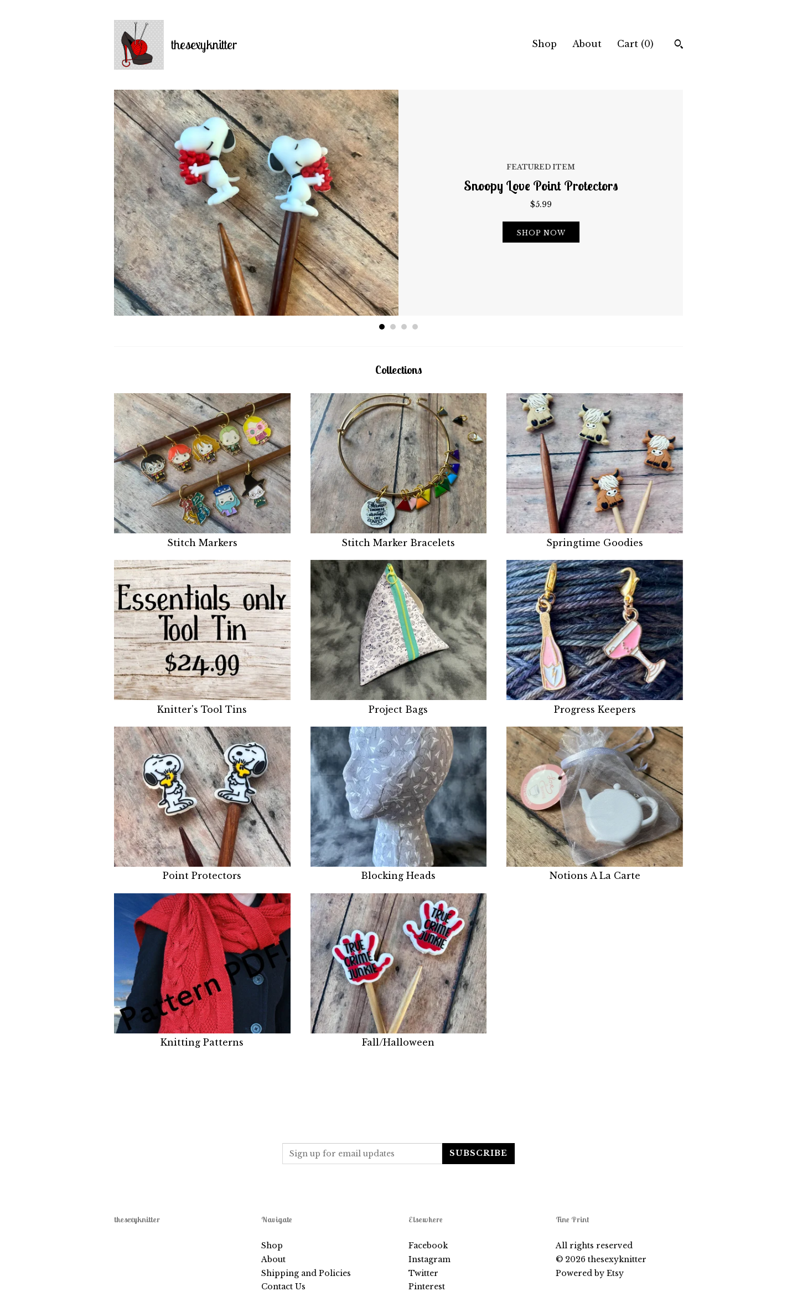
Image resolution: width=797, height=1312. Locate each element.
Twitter (423, 1273)
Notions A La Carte (594, 869)
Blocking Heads (398, 869)
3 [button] (404, 327)
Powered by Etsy (590, 1273)
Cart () (635, 43)
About (587, 43)
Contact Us (283, 1287)
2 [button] (393, 327)
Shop (544, 43)
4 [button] (415, 327)
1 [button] (382, 327)
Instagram (429, 1259)
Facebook (428, 1246)
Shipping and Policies (306, 1273)
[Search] (679, 45)
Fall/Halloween (398, 1036)
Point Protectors (202, 869)
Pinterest (426, 1287)
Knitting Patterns (202, 1036)
